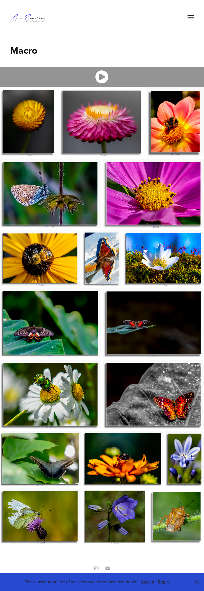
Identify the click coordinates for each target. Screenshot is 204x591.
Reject (164, 582)
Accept (147, 582)
